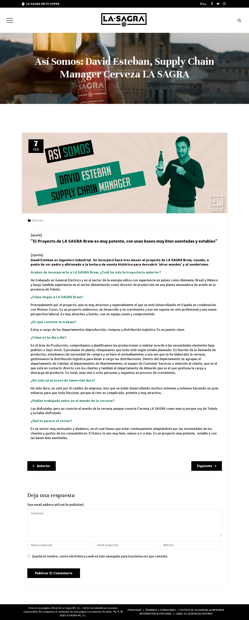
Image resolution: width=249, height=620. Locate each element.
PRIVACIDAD (134, 610)
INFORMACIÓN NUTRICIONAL (155, 613)
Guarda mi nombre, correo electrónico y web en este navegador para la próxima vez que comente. (100, 556)
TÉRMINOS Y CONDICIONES (160, 610)
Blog (203, 4)
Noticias (38, 220)
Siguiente (207, 466)
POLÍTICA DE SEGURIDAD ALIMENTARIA (202, 610)
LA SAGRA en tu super (40, 4)
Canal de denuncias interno (194, 613)
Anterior (40, 466)
